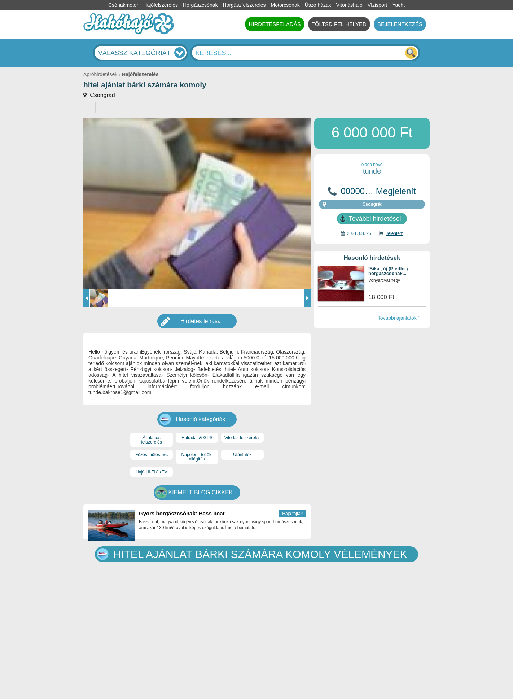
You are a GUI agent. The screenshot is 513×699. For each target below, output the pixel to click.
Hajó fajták (292, 513)
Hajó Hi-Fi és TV (151, 472)
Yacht (398, 5)
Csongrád (101, 95)
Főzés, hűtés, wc (151, 454)
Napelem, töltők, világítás (197, 457)
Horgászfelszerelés (244, 5)
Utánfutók (242, 454)
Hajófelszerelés (160, 5)
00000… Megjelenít (378, 191)
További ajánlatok (397, 318)
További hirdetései (374, 218)
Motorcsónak (285, 5)
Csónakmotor (123, 5)
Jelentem (394, 233)
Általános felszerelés (151, 440)
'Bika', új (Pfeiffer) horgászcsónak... (388, 271)
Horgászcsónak (200, 5)
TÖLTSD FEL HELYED (339, 24)
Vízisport (377, 5)
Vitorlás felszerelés (242, 437)
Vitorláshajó (349, 5)
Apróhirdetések (100, 74)
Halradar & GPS (196, 437)
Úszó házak (318, 5)
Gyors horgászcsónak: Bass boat (182, 513)
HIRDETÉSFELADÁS (275, 24)
